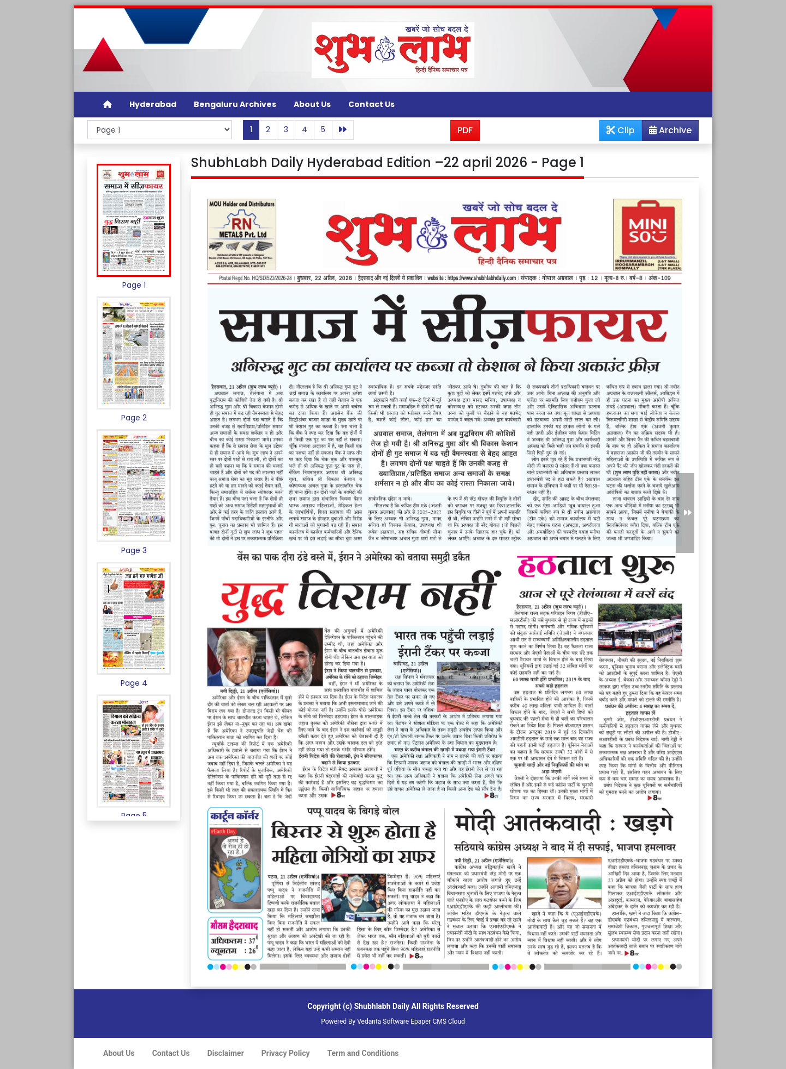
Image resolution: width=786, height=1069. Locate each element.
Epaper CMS (428, 1021)
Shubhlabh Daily (381, 1006)
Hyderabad (152, 104)
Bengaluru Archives (235, 104)
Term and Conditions (363, 1053)
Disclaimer (225, 1053)
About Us (312, 104)
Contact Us (371, 104)
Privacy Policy (285, 1053)
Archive (667, 132)
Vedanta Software (383, 1021)
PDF (465, 130)
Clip (620, 130)
